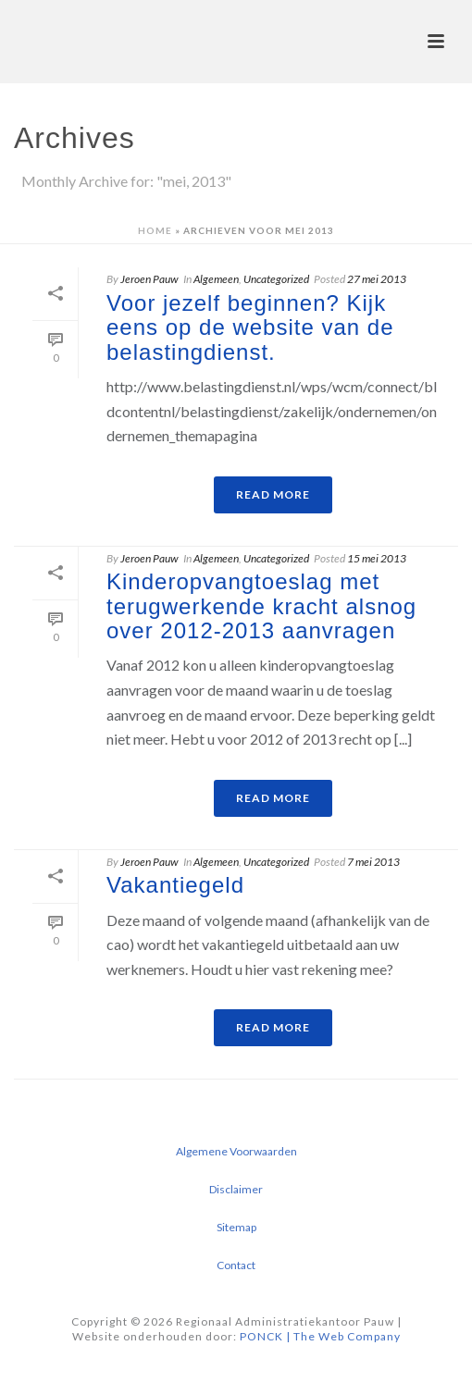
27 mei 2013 (376, 279)
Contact (236, 1265)
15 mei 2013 (376, 558)
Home (155, 230)
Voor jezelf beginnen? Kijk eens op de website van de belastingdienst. (250, 327)
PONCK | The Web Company (320, 1336)
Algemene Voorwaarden (236, 1151)
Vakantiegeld (175, 884)
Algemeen (216, 279)
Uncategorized (276, 279)
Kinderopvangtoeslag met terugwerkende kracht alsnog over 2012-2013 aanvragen (261, 606)
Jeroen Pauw (149, 279)
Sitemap (236, 1227)
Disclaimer (236, 1189)
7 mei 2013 (373, 862)
